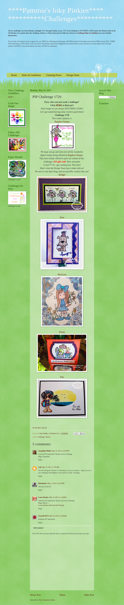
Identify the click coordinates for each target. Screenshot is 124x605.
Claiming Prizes (54, 75)
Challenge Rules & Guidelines (88, 33)
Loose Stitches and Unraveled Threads (51, 505)
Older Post (89, 595)
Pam (62, 377)
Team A (48, 437)
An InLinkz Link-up (39, 428)
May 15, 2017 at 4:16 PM (55, 483)
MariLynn (62, 274)
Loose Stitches (43, 497)
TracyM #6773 (43, 516)
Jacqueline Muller (44, 451)
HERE (59, 105)
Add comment (38, 528)
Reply (40, 460)
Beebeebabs (42, 483)
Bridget (62, 175)
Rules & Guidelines (31, 75)
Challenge (41, 437)
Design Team (72, 75)
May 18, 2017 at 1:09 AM (57, 516)
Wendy (62, 332)
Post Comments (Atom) (47, 600)
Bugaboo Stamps (62, 121)
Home (14, 75)
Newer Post (35, 595)
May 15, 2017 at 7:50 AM (50, 467)
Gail (39, 467)
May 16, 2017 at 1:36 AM (57, 497)
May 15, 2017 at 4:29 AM (60, 451)
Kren (62, 217)
